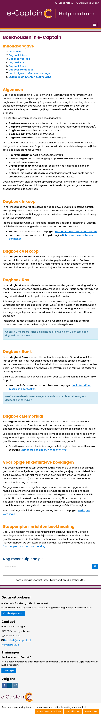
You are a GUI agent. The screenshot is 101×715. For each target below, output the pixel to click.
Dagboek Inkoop (18, 55)
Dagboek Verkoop (19, 58)
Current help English (89, 2)
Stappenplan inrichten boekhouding (30, 77)
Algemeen (15, 51)
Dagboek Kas (16, 62)
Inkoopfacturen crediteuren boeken (76, 231)
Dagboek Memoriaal (21, 69)
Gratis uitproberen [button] (13, 613)
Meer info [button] (91, 711)
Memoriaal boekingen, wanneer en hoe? (44, 449)
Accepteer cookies (49, 711)
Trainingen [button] (9, 670)
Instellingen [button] (73, 711)
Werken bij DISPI (10, 644)
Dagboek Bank (17, 66)
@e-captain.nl (17, 640)
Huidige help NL (65, 2)
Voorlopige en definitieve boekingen (30, 73)
